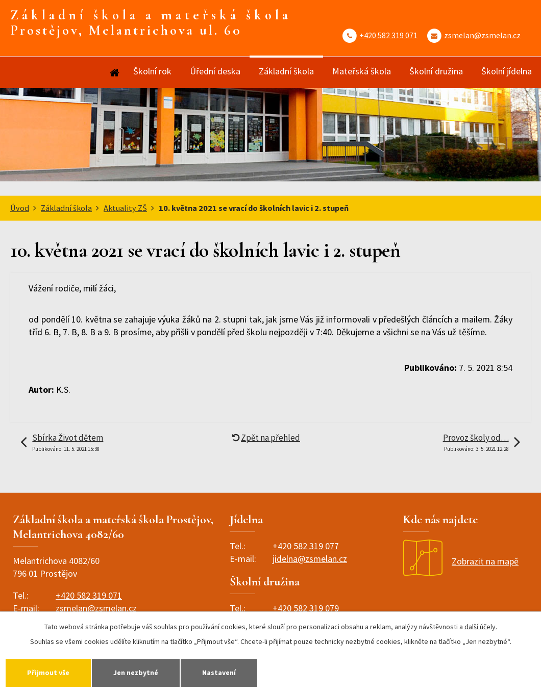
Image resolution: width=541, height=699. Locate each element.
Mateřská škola (361, 71)
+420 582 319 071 (388, 35)
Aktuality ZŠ (125, 208)
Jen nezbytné (135, 672)
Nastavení (219, 672)
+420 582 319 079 (306, 608)
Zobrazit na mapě (461, 561)
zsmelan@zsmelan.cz (482, 35)
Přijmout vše (48, 672)
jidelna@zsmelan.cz (310, 558)
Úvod (114, 72)
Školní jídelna (506, 71)
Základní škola (286, 71)
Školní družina (436, 71)
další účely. (480, 626)
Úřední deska (215, 71)
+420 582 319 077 (306, 546)
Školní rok (152, 71)
